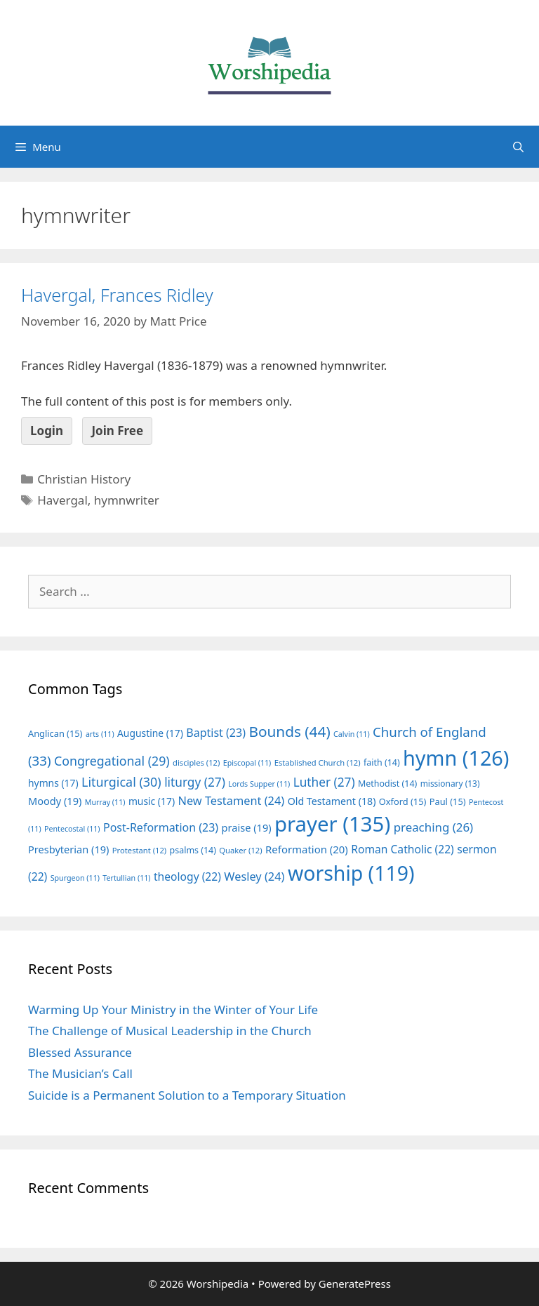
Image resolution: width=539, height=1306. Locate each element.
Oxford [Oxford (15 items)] (402, 801)
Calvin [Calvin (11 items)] (351, 734)
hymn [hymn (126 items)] (456, 757)
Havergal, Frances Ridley (117, 295)
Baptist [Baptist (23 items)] (216, 732)
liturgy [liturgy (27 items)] (194, 782)
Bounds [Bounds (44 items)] (289, 731)
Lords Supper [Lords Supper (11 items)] (259, 784)
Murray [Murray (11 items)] (105, 802)
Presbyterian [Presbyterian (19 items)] (68, 849)
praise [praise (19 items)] (247, 827)
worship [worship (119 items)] (351, 873)
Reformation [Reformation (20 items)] (306, 849)
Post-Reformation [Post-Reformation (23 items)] (160, 827)
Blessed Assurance (80, 1052)
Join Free (117, 430)
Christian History (84, 479)
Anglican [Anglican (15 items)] (55, 733)
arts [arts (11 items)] (100, 734)
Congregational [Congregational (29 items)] (112, 760)
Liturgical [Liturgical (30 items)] (121, 781)
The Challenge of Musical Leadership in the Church (170, 1030)
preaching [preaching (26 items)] (434, 827)
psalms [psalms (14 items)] (193, 850)
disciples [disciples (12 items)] (196, 762)
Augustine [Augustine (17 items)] (150, 733)
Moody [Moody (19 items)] (54, 801)
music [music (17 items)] (151, 801)
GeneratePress (355, 1284)
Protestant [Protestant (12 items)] (139, 850)
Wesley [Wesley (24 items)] (254, 876)
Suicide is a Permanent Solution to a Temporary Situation (187, 1095)
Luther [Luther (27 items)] (324, 782)
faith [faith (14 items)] (382, 762)
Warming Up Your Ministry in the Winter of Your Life (173, 1009)
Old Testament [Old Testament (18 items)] (332, 801)
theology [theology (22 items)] (187, 876)
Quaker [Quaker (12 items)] (240, 850)
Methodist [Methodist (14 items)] (387, 783)
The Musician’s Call (80, 1073)
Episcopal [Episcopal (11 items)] (247, 763)
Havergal (62, 500)
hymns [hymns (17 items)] (53, 782)
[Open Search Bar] (518, 147)
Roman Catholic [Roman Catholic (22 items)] (402, 849)
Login (46, 430)
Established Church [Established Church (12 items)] (317, 762)
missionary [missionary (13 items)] (450, 783)
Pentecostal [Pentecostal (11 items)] (72, 829)
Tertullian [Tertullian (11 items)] (126, 878)
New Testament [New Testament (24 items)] (231, 800)
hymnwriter (126, 500)
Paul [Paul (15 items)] (448, 801)
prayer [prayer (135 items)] (332, 824)
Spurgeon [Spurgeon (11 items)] (75, 878)
